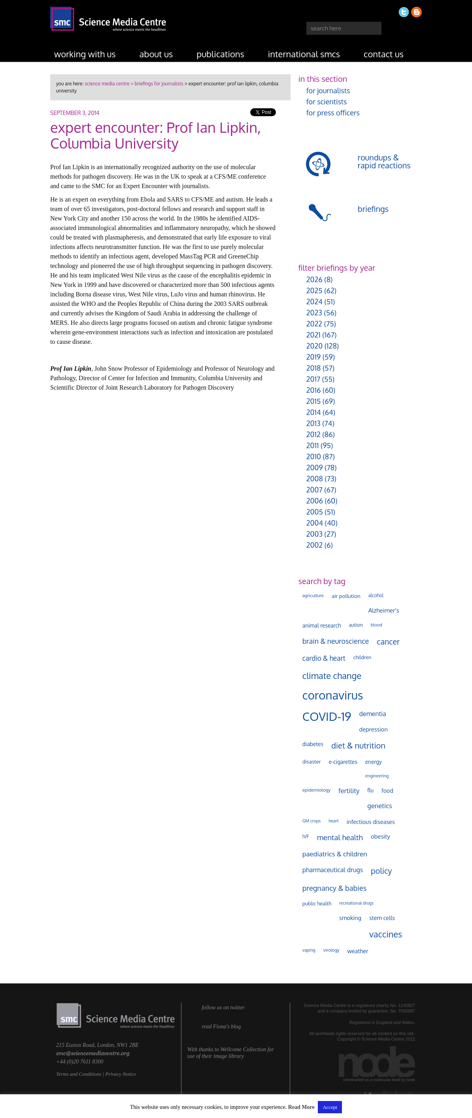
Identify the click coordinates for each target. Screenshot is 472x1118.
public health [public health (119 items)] (316, 903)
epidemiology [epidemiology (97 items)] (316, 790)
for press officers (333, 112)
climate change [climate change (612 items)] (331, 675)
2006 (314, 500)
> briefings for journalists (156, 84)
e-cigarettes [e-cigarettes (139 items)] (343, 761)
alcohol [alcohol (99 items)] (375, 595)
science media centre (107, 84)
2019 (313, 357)
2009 (314, 467)
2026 (314, 279)
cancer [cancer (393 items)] (388, 642)
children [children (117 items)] (362, 657)
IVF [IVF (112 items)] (305, 836)
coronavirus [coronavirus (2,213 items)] (332, 695)
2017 (313, 379)
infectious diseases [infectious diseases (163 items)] (371, 821)
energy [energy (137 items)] (373, 761)
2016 (313, 390)
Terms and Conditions (78, 1074)
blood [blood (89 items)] (376, 625)
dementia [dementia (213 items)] (372, 714)
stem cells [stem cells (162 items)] (382, 917)
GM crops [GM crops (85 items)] (311, 821)
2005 (314, 511)
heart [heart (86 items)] (333, 821)
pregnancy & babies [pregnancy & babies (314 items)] (334, 887)
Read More (301, 1107)
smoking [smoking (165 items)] (350, 917)
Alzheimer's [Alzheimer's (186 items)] (383, 610)
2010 (313, 456)
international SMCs (304, 53)
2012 (313, 434)
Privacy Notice (120, 1074)
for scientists (326, 101)
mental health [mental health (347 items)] (340, 837)
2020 (314, 345)
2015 (313, 401)
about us (156, 53)
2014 (313, 412)
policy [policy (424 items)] (381, 871)
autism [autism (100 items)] (356, 625)
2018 (313, 368)
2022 (314, 323)
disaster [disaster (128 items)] (311, 761)
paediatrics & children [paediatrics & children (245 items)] (334, 854)
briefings (373, 209)
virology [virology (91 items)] (331, 950)
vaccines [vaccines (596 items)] (385, 934)
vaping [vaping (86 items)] (308, 950)
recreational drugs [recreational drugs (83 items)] (356, 903)
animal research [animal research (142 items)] (321, 625)
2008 (314, 478)
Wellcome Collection (243, 1049)
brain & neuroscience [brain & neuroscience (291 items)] (335, 641)
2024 (314, 301)
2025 (314, 290)
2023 (314, 312)
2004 (314, 522)
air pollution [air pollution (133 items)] (346, 595)
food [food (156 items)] (387, 790)
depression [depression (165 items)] (373, 729)
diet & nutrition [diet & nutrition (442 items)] (358, 745)
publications (220, 53)
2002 (314, 545)
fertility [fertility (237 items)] (348, 790)
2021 (313, 334)
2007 (314, 489)
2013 (313, 423)
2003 (314, 534)
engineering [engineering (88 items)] (377, 776)
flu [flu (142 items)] (370, 790)
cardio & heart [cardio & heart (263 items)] (324, 658)
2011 (312, 445)
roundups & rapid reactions (384, 161)
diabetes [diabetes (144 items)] (312, 744)
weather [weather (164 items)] (357, 950)
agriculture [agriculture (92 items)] (313, 595)
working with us (85, 53)
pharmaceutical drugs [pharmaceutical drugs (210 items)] (332, 870)
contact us (384, 53)
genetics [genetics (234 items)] (379, 805)
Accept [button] (330, 1107)
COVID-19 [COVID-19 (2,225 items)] (326, 716)
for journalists (328, 90)
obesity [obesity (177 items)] (380, 836)
